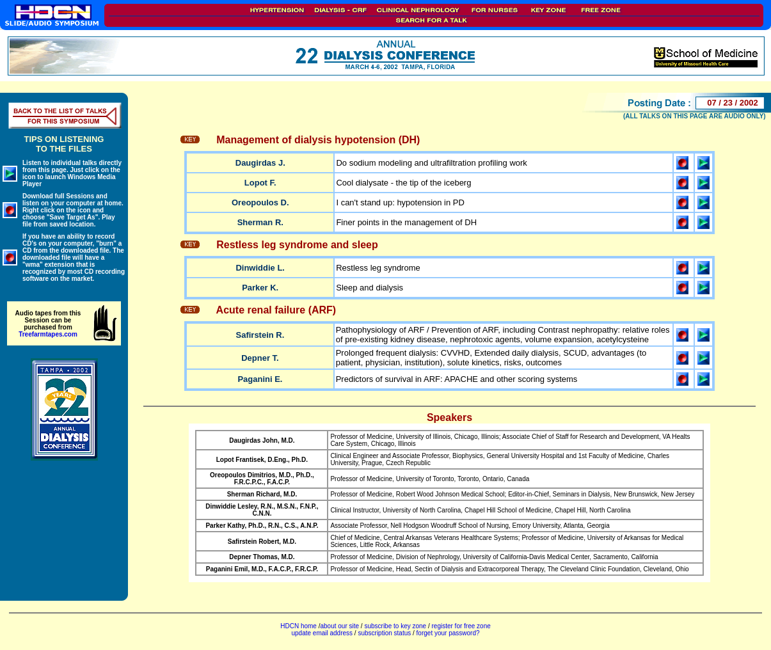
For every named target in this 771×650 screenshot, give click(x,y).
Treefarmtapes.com (48, 334)
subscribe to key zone (395, 626)
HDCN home (298, 626)
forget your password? (448, 633)
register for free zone (461, 626)
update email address (322, 633)
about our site (339, 626)
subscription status (385, 633)
